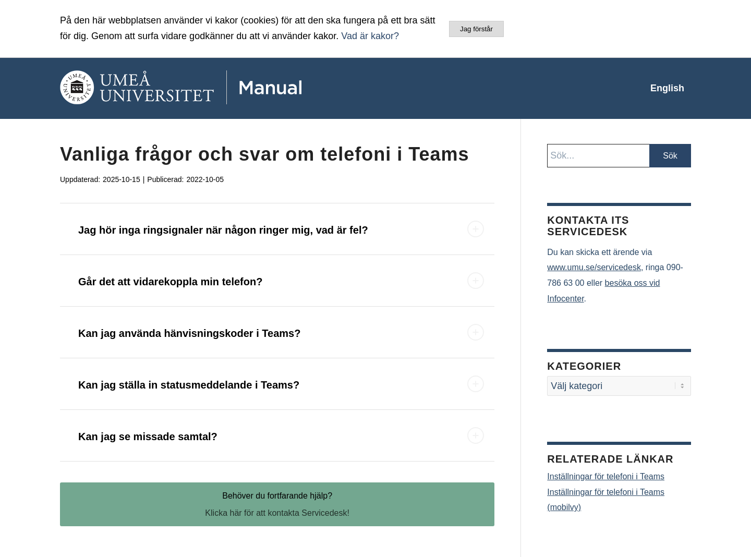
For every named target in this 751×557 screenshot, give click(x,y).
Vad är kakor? (370, 36)
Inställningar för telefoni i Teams (605, 476)
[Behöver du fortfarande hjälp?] (277, 504)
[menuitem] (667, 88)
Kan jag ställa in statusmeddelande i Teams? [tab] (281, 384)
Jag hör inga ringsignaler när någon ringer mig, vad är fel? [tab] (281, 229)
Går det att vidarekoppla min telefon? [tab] (281, 280)
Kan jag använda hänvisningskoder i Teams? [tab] (281, 332)
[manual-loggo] (211, 88)
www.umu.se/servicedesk (594, 267)
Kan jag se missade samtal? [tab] (281, 435)
